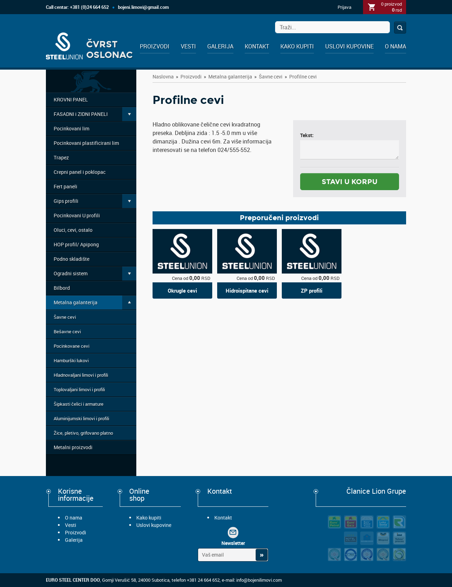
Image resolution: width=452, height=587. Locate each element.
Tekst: (307, 135)
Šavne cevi (65, 317)
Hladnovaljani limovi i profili (81, 375)
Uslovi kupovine (349, 46)
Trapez (61, 157)
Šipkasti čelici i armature (78, 404)
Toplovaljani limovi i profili (79, 389)
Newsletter (233, 543)
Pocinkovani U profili (77, 215)
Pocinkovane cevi (71, 346)
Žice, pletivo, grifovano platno (83, 433)
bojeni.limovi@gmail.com (143, 7)
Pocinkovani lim (71, 128)
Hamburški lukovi (71, 360)
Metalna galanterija (75, 302)
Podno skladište (71, 259)
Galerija (220, 46)
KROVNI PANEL (71, 99)
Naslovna (163, 76)
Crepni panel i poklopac (80, 172)
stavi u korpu (349, 181)
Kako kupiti (297, 46)
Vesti (188, 46)
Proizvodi (155, 46)
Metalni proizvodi (73, 447)
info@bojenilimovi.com (259, 580)
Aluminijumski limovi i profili (81, 418)
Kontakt (257, 46)
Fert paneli (65, 186)
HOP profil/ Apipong (76, 244)
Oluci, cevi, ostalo (73, 230)
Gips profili (66, 201)
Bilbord (62, 287)
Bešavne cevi (67, 331)
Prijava (344, 7)
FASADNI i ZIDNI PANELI (81, 114)
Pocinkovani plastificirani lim (86, 143)
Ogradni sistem (71, 273)
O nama (395, 46)
